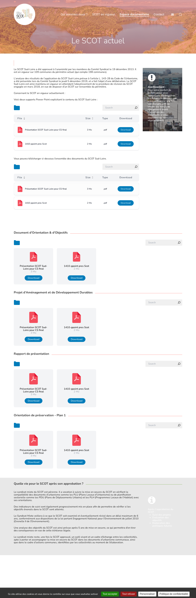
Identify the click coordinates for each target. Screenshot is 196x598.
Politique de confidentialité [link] (174, 594)
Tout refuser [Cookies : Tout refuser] (128, 594)
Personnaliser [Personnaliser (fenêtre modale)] (147, 594)
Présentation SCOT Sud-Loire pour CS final (46, 129)
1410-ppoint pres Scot (36, 143)
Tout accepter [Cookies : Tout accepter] (110, 594)
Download (126, 129)
